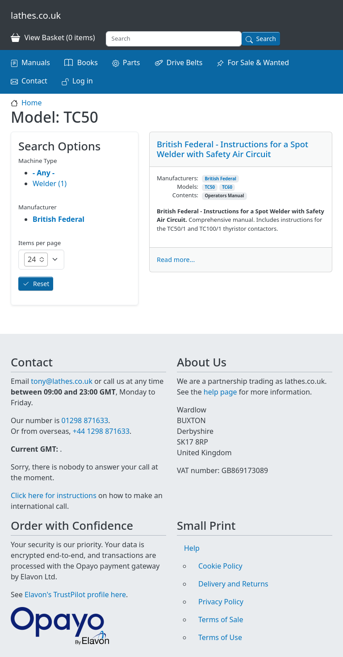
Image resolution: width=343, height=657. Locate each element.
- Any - (43, 173)
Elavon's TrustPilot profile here (75, 594)
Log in (82, 81)
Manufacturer (37, 207)
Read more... (176, 259)
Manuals (35, 62)
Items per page (39, 243)
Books (87, 62)
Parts (131, 62)
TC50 (210, 187)
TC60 (227, 187)
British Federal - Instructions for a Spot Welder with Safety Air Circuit (232, 148)
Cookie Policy (220, 566)
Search (266, 38)
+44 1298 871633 (101, 431)
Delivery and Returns (233, 584)
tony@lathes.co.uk (61, 381)
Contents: (185, 195)
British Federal (220, 179)
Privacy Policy (220, 602)
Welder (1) (50, 183)
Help (192, 548)
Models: (187, 187)
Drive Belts (185, 62)
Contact (34, 81)
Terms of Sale (220, 619)
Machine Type (37, 161)
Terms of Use (220, 637)
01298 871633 (84, 420)
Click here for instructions (53, 495)
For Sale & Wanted (258, 62)
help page (220, 392)
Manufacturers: (177, 178)
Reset (41, 283)
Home (31, 103)
